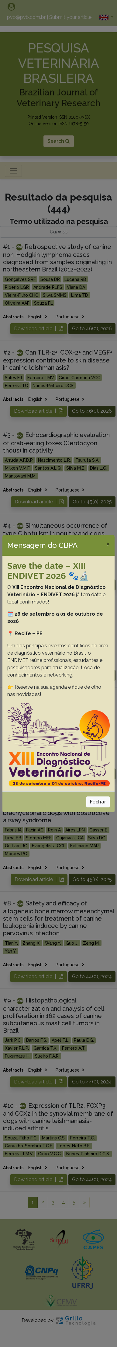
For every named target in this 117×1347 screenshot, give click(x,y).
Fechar (98, 802)
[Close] (108, 543)
